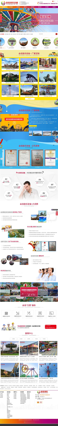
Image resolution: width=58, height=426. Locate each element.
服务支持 (29, 391)
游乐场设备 (21, 385)
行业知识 (15, 397)
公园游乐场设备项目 (23, 398)
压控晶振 (44, 387)
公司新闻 (15, 393)
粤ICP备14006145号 (40, 399)
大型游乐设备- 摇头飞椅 (48, 96)
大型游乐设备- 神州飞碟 (29, 96)
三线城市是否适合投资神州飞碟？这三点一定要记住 (9, 378)
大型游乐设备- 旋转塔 (10, 96)
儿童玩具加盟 (48, 385)
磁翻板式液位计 (3, 387)
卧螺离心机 (24, 387)
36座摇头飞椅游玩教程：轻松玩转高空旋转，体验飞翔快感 (11, 356)
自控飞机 (8, 397)
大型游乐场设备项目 (23, 397)
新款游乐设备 (26, 385)
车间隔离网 (40, 385)
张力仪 (48, 387)
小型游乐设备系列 (9, 416)
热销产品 (8, 393)
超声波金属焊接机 (34, 387)
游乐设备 (8, 391)
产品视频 (8, 417)
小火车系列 (8, 414)
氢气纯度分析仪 (40, 387)
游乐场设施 (30, 385)
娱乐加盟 (44, 385)
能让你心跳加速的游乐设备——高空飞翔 (46, 378)
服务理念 (28, 393)
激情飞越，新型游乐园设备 (10, 82)
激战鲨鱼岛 (8, 411)
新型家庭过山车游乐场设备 (29, 82)
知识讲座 (28, 398)
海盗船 (8, 398)
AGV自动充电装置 (52, 387)
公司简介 (1, 393)
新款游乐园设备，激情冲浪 (29, 69)
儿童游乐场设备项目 (23, 399)
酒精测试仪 (29, 387)
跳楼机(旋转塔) (9, 403)
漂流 (7, 409)
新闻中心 (15, 391)
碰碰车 (34, 385)
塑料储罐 (12, 387)
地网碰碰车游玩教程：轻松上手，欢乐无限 (27, 356)
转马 (36, 385)
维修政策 (28, 397)
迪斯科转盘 (8, 410)
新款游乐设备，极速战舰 (10, 69)
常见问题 (15, 398)
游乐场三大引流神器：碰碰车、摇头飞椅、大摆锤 (47, 356)
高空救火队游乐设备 (47, 69)
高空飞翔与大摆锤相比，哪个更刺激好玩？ (27, 378)
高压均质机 (8, 387)
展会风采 (1, 397)
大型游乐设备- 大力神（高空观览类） (47, 82)
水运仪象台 (52, 385)
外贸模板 (16, 387)
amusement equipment (8, 388)
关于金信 (2, 391)
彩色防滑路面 (20, 387)
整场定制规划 (22, 403)
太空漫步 (8, 399)
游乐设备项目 (22, 393)
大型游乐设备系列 (9, 415)
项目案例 (22, 391)
